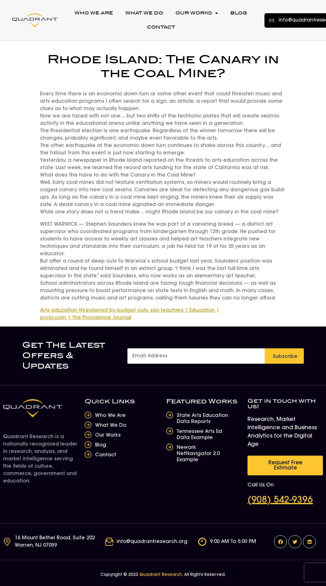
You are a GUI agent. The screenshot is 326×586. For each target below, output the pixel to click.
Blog (238, 13)
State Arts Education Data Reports (202, 418)
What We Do (144, 13)
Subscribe (285, 356)
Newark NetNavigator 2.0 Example (198, 453)
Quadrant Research (160, 575)
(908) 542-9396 (280, 500)
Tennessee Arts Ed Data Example (199, 434)
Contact (161, 27)
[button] (285, 465)
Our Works (196, 13)
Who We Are (93, 13)
